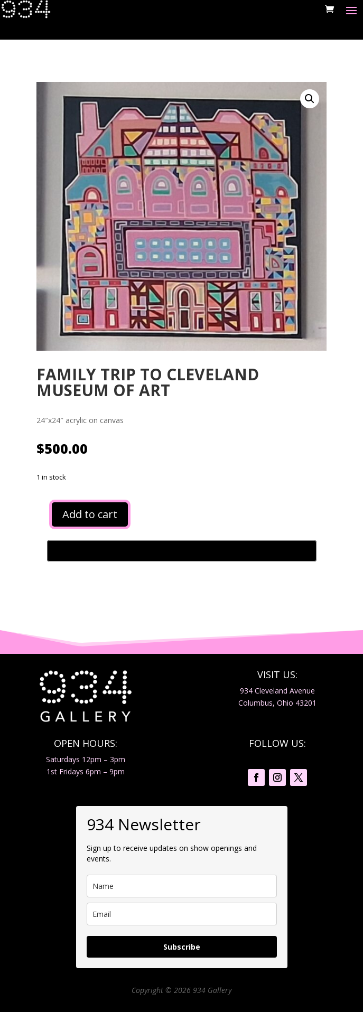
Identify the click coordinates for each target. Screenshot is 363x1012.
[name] (182, 886)
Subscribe (181, 947)
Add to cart (89, 514)
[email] (182, 914)
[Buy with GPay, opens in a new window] (182, 550)
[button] (309, 98)
